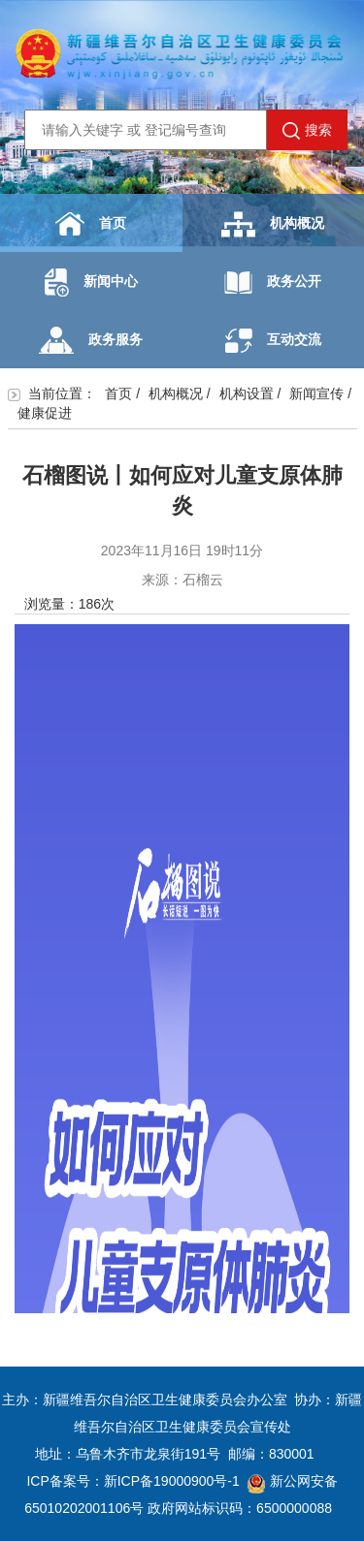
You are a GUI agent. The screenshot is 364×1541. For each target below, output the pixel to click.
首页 (90, 224)
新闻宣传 (316, 393)
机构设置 (246, 393)
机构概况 (272, 224)
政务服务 (91, 340)
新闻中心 (91, 282)
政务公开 (272, 282)
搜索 (307, 131)
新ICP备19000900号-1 (172, 1481)
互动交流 (273, 341)
